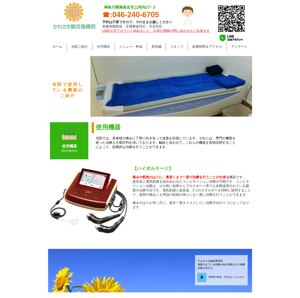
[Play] (202, 277)
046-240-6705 (135, 14)
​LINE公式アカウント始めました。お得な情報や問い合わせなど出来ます (156, 30)
